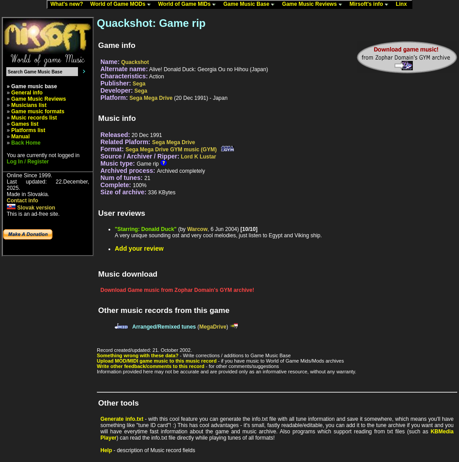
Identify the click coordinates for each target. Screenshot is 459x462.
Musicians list (29, 105)
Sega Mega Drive (151, 98)
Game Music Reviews (313, 4)
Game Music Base (251, 4)
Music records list (34, 118)
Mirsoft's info (371, 4)
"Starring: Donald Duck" (146, 229)
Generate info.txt (121, 419)
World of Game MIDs (189, 4)
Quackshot (135, 62)
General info (27, 93)
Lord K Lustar (198, 157)
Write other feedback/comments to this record (150, 366)
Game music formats (38, 111)
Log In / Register (28, 161)
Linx (403, 4)
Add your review (139, 248)
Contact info (22, 200)
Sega (139, 84)
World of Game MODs (122, 4)
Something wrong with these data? (137, 355)
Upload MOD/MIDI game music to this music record (157, 361)
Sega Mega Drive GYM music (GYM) (171, 149)
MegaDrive (212, 327)
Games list (25, 124)
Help (106, 450)
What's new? (68, 4)
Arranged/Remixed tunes (164, 327)
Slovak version (31, 208)
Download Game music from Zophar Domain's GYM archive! (177, 290)
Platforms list (28, 130)
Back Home (25, 143)
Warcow (197, 229)
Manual (20, 136)
